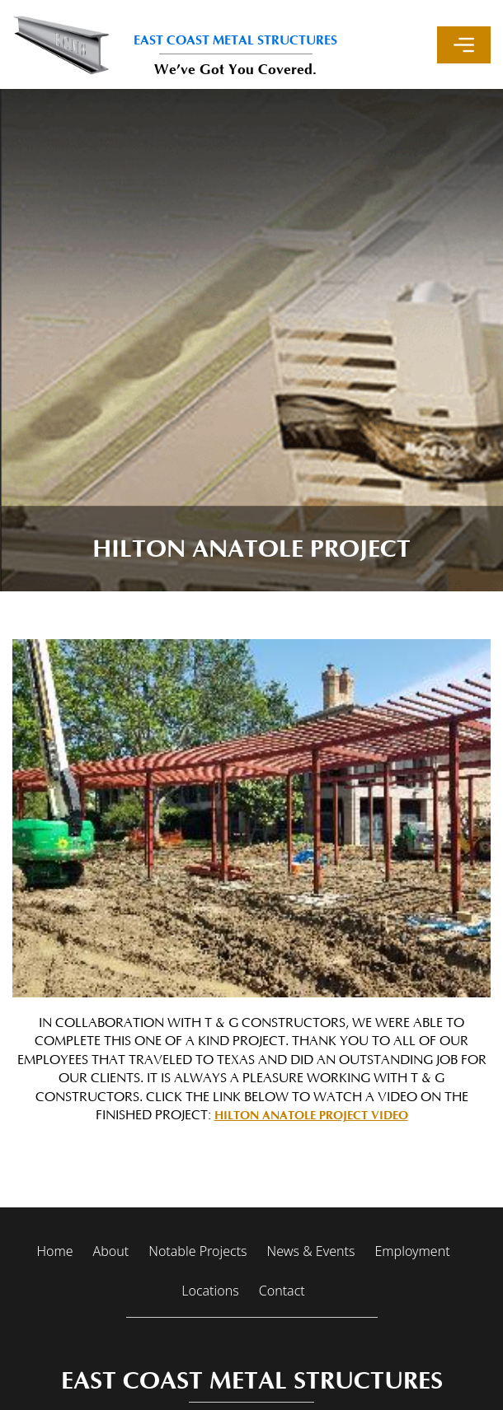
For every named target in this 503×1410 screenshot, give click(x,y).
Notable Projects (197, 1251)
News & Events (311, 1251)
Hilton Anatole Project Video (311, 1116)
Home (54, 1251)
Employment (411, 1251)
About (111, 1251)
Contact (282, 1291)
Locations (209, 1291)
